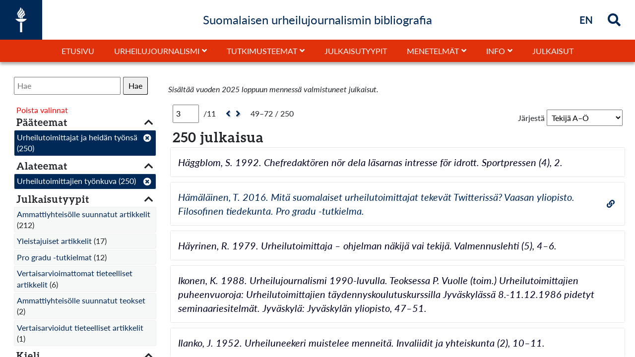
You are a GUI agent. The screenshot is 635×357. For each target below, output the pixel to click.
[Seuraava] (239, 113)
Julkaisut (552, 51)
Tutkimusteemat (262, 51)
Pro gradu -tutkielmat (54, 257)
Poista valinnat (42, 110)
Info (495, 51)
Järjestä (531, 117)
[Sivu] (186, 113)
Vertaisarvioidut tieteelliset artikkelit (80, 327)
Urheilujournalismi (156, 51)
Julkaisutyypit (355, 51)
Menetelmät (433, 51)
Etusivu (78, 51)
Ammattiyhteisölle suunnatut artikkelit (83, 214)
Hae (135, 85)
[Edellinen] (227, 113)
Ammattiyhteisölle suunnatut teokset (81, 300)
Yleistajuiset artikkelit (54, 240)
